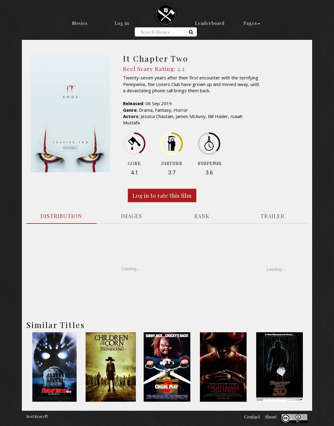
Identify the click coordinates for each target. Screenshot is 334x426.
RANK (201, 216)
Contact (252, 417)
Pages (252, 23)
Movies (80, 23)
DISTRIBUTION (61, 216)
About (271, 417)
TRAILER (272, 216)
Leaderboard (210, 23)
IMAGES (131, 216)
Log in (122, 23)
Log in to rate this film (162, 195)
